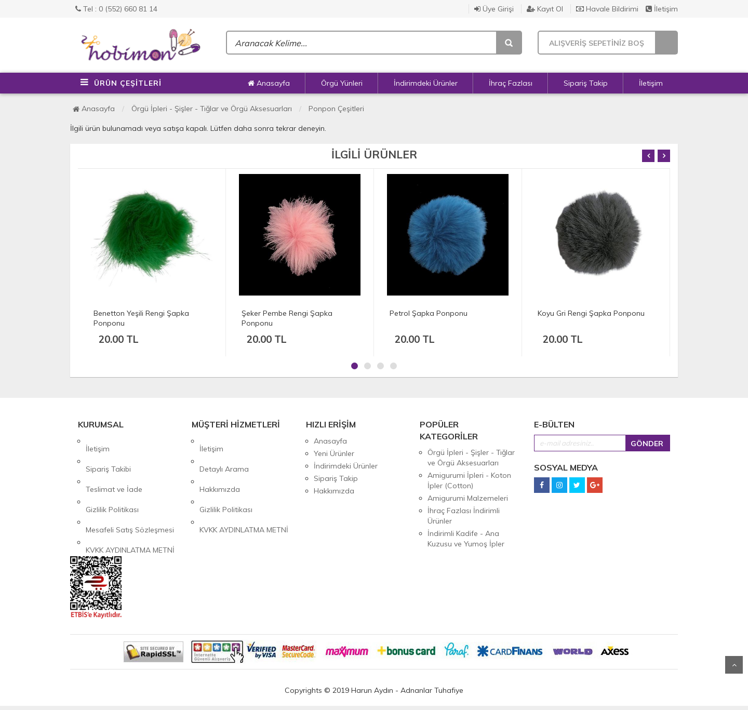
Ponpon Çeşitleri (336, 108)
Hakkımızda (219, 466)
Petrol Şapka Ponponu (429, 313)
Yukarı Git (734, 665)
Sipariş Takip (586, 83)
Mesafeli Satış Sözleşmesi (130, 490)
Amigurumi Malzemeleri (468, 498)
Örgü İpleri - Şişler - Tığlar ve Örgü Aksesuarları (211, 108)
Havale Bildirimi (607, 9)
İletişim (662, 9)
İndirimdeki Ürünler (426, 83)
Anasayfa (269, 83)
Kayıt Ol (545, 9)
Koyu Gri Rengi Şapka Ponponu (591, 313)
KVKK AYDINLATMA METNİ (130, 503)
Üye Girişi (494, 9)
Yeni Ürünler (334, 453)
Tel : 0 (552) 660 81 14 (116, 9)
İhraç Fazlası (510, 83)
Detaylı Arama (224, 453)
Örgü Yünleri (342, 83)
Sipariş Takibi (108, 453)
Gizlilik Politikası (112, 478)
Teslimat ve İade (114, 466)
